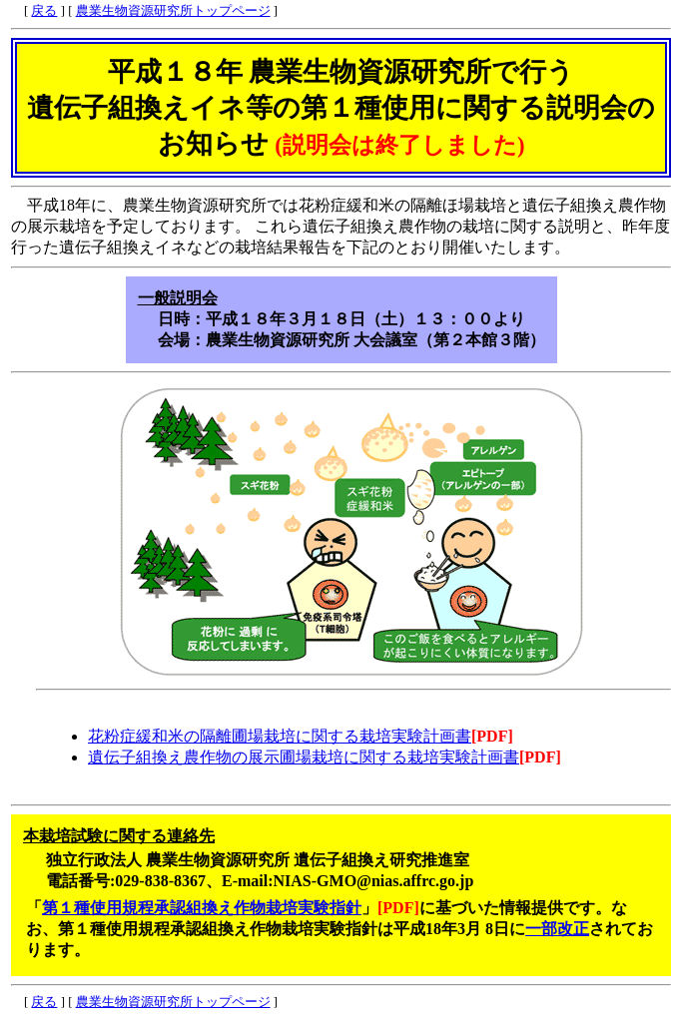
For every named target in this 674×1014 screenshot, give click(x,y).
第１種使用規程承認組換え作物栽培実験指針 (201, 907)
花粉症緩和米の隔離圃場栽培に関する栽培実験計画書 (279, 736)
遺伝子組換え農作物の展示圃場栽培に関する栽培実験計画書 (303, 757)
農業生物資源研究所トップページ (173, 11)
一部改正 (557, 928)
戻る (44, 11)
